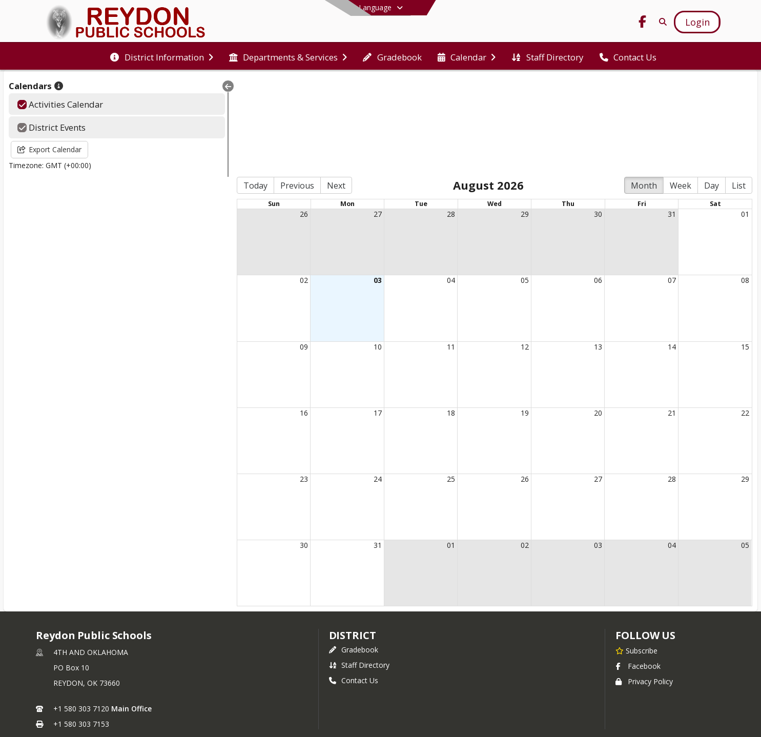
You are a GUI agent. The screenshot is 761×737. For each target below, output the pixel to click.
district (352, 538)
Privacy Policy (644, 584)
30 (579, 117)
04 (414, 183)
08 (745, 183)
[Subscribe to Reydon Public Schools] (636, 553)
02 (248, 183)
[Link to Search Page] (661, 22)
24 (331, 382)
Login (380, 665)
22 (745, 316)
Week (680, 88)
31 (662, 117)
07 (662, 183)
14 (662, 249)
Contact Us (353, 583)
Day (711, 88)
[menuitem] (161, 56)
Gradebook (353, 553)
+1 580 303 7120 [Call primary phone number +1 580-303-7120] (81, 612)
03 (331, 183)
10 (331, 249)
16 (248, 316)
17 (331, 316)
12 (496, 249)
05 (496, 183)
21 (662, 316)
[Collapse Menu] (162, 86)
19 (496, 316)
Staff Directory (359, 568)
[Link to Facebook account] (642, 23)
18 (414, 316)
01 (745, 117)
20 (579, 316)
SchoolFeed (450, 696)
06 (579, 183)
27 (331, 117)
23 (248, 382)
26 (248, 117)
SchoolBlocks (396, 696)
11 (414, 249)
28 (414, 117)
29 (496, 117)
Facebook (638, 569)
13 (579, 249)
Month (644, 88)
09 (248, 249)
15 (745, 249)
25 (414, 382)
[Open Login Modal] (697, 22)
